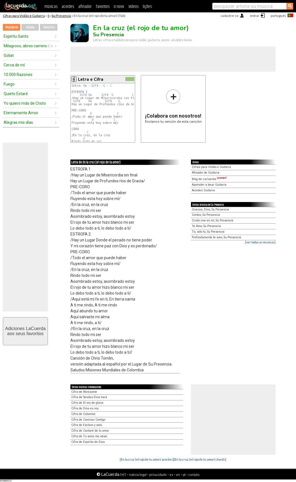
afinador (85, 6)
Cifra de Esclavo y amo (86, 425)
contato (193, 474)
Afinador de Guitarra (205, 172)
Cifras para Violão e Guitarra (24, 16)
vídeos (133, 6)
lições (147, 6)
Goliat (9, 55)
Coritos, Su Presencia (206, 215)
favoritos (103, 6)
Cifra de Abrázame (84, 392)
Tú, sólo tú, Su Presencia (208, 232)
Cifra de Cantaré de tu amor (90, 430)
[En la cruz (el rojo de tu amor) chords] (200, 459)
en (178, 474)
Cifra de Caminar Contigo (88, 420)
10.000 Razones (18, 74)
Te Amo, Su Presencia (206, 226)
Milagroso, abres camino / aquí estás (29, 46)
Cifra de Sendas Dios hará (89, 397)
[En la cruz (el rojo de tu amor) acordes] (147, 459)
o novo (119, 6)
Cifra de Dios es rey (85, 408)
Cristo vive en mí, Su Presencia (212, 220)
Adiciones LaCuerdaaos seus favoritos (25, 331)
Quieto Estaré (16, 93)
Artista (30, 27)
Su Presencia (61, 16)
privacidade (158, 474)
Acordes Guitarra (203, 190)
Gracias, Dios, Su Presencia (210, 209)
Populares (11, 27)
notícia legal (137, 474)
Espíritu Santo (16, 36)
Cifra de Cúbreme (83, 414)
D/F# (95, 86)
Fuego (9, 84)
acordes (68, 6)
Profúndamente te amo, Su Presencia (216, 237)
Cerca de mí (14, 65)
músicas (50, 6)
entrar (254, 16)
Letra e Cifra (90, 79)
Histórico (49, 27)
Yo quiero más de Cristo (25, 103)
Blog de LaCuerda (209, 179)
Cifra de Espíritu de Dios (88, 442)
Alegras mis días (18, 122)
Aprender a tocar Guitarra (209, 185)
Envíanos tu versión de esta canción (173, 106)
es (171, 474)
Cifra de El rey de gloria (87, 403)
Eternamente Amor (21, 113)
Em (84, 86)
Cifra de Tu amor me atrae (89, 436)
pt (184, 474)
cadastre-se (230, 16)
